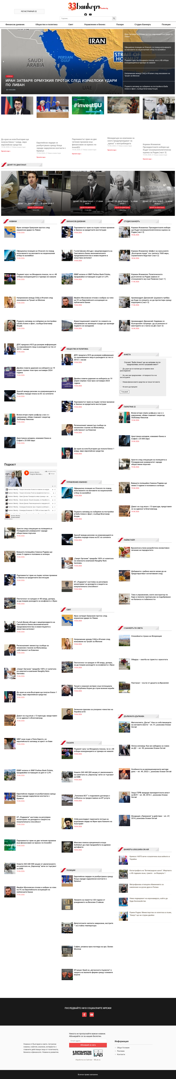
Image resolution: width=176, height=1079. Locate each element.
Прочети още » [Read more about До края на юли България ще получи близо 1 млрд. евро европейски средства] (5, 151)
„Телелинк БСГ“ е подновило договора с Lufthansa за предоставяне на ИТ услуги (92, 797)
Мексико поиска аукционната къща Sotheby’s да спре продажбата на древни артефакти (92, 844)
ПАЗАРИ (70, 743)
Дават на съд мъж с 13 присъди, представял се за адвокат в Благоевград (37, 717)
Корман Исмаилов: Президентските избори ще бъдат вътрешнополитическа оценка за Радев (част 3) (150, 229)
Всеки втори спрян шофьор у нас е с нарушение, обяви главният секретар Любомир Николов (33, 417)
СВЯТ (69, 610)
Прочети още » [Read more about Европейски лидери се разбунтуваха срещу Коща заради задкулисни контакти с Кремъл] (41, 157)
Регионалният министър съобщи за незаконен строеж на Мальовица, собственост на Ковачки (33, 647)
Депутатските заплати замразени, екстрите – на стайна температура (93, 924)
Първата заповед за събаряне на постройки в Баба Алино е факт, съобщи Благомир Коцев (36, 323)
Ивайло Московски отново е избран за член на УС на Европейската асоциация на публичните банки (36, 889)
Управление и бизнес (94, 24)
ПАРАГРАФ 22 (130, 407)
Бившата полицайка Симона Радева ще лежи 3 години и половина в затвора (34, 553)
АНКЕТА (127, 355)
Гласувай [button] (124, 392)
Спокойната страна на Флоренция (146, 636)
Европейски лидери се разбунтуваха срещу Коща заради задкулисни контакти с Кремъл (36, 796)
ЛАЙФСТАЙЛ (129, 540)
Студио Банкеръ (143, 24)
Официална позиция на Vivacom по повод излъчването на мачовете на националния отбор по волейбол (36, 253)
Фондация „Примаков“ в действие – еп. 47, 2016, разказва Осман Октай (150, 817)
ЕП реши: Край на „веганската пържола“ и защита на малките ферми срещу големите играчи (93, 972)
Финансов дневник (15, 24)
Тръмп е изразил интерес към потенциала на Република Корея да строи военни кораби (94, 687)
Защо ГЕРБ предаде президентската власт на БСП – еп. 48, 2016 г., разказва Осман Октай (150, 795)
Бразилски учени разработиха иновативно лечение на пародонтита (150, 549)
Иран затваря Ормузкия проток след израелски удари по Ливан (33, 228)
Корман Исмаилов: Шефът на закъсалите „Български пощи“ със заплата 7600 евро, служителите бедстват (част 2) (150, 253)
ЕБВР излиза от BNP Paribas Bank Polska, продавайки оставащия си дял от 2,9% (35, 771)
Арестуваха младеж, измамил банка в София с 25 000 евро (34, 439)
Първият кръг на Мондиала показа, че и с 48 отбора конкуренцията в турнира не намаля (37, 275)
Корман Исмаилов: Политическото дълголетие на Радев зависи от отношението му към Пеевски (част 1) (148, 276)
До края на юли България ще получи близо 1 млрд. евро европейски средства (15, 142)
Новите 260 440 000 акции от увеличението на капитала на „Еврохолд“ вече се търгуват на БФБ (36, 866)
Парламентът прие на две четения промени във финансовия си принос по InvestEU (36, 841)
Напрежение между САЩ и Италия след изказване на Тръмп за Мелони (35, 299)
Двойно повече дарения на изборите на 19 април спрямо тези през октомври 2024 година (36, 370)
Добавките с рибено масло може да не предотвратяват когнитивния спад (148, 572)
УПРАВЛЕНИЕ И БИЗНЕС (77, 482)
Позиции (166, 24)
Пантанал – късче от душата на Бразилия (150, 683)
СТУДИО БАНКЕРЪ (132, 221)
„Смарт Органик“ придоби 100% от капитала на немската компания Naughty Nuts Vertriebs (36, 671)
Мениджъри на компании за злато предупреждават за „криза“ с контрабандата (120, 141)
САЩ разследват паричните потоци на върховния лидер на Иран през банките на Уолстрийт (93, 821)
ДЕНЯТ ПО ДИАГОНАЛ (16, 165)
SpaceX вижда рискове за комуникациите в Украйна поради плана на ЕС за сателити (36, 392)
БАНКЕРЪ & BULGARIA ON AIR (136, 849)
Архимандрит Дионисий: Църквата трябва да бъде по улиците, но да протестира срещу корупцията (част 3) (151, 300)
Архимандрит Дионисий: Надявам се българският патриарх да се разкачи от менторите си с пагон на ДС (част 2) (149, 323)
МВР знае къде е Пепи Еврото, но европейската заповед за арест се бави (34, 740)
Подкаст (10, 464)
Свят (70, 24)
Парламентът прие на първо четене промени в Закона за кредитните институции (37, 576)
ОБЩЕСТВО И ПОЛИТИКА (77, 349)
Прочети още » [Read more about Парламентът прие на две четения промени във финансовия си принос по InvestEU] (76, 154)
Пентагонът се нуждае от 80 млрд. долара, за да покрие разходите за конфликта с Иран (37, 600)
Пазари (120, 24)
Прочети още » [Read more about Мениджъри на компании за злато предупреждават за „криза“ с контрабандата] (112, 150)
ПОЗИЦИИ (71, 870)
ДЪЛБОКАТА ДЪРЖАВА (134, 716)
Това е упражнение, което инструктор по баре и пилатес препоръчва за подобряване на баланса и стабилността (151, 597)
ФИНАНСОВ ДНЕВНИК (76, 221)
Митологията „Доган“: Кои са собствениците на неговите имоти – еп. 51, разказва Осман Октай (151, 724)
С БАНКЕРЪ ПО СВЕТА (133, 628)
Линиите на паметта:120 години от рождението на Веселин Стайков (89, 901)
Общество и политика (46, 24)
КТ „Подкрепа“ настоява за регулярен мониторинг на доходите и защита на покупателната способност (34, 819)
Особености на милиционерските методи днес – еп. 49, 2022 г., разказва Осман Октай (151, 770)
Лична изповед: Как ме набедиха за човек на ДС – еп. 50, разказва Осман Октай (150, 747)
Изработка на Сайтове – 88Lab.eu (88, 1060)
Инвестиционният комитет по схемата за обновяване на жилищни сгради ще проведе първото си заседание (94, 323)
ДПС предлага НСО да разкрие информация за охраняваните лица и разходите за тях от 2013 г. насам (36, 346)
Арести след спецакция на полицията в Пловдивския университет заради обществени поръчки (34, 530)
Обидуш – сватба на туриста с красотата (149, 659)
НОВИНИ (13, 221)
